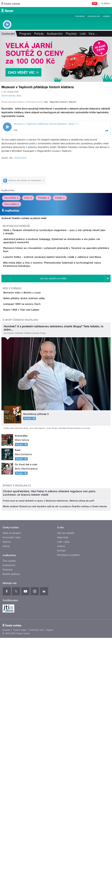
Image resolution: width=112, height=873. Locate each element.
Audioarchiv (94, 16)
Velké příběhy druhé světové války (36, 398)
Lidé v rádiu (63, 740)
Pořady (39, 33)
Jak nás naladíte (66, 731)
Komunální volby (12, 736)
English (49, 828)
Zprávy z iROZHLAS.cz (17, 611)
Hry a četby (11, 261)
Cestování (8, 33)
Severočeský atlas (11, 95)
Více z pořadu (12, 380)
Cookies (6, 828)
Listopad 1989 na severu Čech (33, 412)
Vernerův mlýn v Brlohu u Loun (33, 384)
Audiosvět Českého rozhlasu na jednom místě (23, 281)
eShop (6, 744)
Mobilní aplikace (11, 772)
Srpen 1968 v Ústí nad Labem (33, 426)
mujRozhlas (7, 253)
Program (79, 16)
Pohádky (43, 261)
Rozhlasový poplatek (68, 753)
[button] (106, 194)
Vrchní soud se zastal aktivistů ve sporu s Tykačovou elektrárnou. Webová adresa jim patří (48, 699)
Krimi (28, 261)
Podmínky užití (36, 828)
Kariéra (61, 744)
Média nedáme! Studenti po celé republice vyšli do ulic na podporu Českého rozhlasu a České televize (55, 705)
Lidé (83, 33)
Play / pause (7, 190)
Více (93, 33)
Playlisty (71, 33)
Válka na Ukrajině (12, 731)
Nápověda (62, 736)
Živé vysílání (11, 267)
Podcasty (8, 768)
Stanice (7, 740)
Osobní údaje (19, 828)
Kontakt (61, 749)
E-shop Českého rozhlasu (20, 445)
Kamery (107, 16)
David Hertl (20, 221)
